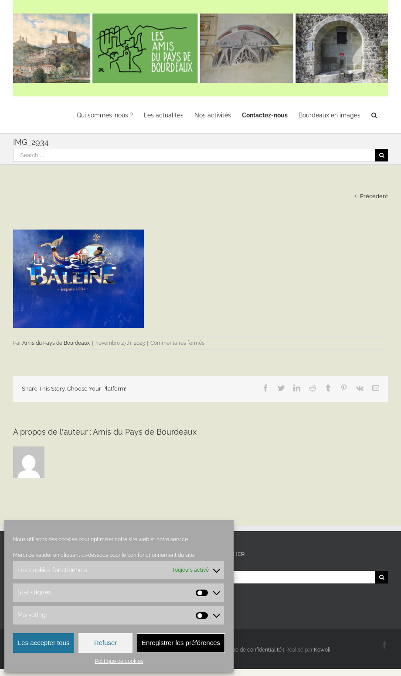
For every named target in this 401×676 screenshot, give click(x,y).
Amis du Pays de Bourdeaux (56, 343)
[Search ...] (194, 155)
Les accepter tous (43, 642)
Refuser (105, 642)
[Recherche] (374, 114)
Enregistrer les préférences (181, 642)
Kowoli (322, 650)
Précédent (374, 196)
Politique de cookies (119, 661)
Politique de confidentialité (249, 650)
